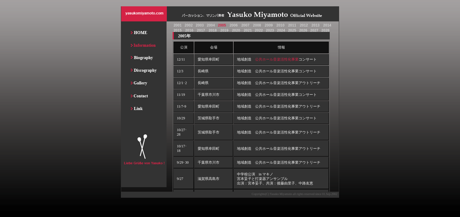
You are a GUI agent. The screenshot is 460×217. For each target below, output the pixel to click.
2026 (303, 30)
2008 (257, 25)
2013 (316, 25)
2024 (281, 30)
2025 (292, 30)
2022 (259, 30)
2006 (234, 25)
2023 (270, 30)
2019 (224, 30)
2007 (245, 25)
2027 (314, 30)
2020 (236, 30)
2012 (304, 25)
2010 (280, 25)
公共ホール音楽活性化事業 (277, 59)
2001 (177, 25)
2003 (200, 25)
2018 (213, 30)
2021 (248, 30)
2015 (177, 30)
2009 (269, 25)
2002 (189, 25)
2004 (211, 25)
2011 (292, 25)
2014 (327, 25)
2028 (325, 30)
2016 (189, 30)
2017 (201, 30)
